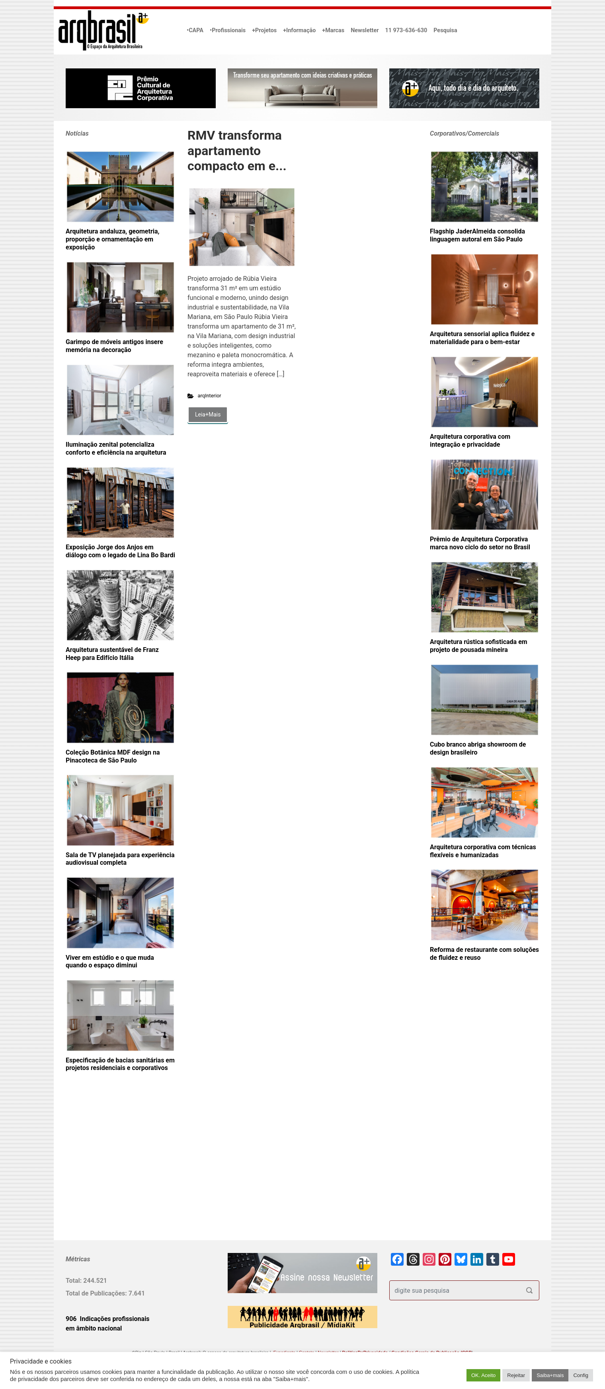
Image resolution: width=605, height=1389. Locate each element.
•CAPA (195, 30)
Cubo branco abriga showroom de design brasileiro (478, 748)
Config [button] (580, 1375)
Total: (74, 1280)
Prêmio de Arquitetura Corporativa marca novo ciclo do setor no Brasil (480, 543)
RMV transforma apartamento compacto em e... (237, 150)
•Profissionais (228, 30)
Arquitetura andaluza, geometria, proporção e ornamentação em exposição (112, 239)
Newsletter (365, 30)
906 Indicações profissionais (108, 1319)
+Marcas (333, 30)
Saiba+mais (550, 1375)
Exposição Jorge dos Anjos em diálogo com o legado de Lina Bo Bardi (120, 551)
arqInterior (209, 396)
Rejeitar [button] (516, 1375)
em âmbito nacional (94, 1328)
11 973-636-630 (406, 30)
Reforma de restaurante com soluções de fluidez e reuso (484, 953)
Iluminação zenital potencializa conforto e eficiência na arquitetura (116, 448)
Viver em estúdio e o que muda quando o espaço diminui (110, 961)
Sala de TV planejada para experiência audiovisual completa (120, 859)
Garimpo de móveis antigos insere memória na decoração (114, 346)
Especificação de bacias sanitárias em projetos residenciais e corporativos (120, 1064)
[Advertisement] (115, 1169)
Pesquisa (445, 30)
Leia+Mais (208, 414)
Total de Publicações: (97, 1293)
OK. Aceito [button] (483, 1375)
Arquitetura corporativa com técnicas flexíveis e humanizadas (483, 851)
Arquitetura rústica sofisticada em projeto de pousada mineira (478, 646)
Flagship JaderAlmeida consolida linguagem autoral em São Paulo (477, 235)
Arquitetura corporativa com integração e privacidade (470, 440)
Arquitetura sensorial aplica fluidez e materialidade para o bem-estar (482, 338)
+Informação (299, 30)
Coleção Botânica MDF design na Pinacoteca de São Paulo (113, 756)
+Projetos (264, 30)
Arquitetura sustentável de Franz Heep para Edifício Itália (112, 653)
